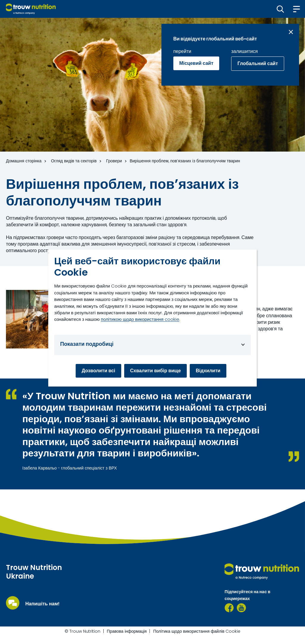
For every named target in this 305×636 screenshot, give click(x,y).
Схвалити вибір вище (155, 370)
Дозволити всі (98, 370)
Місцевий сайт (196, 63)
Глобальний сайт (257, 63)
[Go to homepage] (31, 9)
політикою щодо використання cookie (140, 319)
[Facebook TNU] (229, 607)
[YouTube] (241, 607)
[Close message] (291, 32)
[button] (280, 9)
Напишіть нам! (42, 604)
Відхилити (208, 370)
